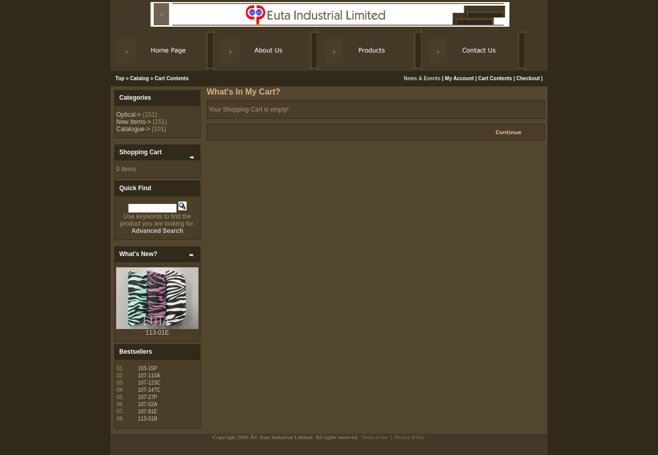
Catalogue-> (133, 129)
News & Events (423, 78)
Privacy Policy (410, 437)
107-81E (147, 411)
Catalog (139, 78)
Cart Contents (172, 78)
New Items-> (133, 121)
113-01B (147, 419)
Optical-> (128, 114)
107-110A (149, 375)
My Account (459, 78)
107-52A (147, 404)
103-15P (147, 368)
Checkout (528, 78)
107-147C (149, 390)
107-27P (147, 397)
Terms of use (374, 437)
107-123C (149, 383)
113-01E (157, 332)
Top (119, 78)
